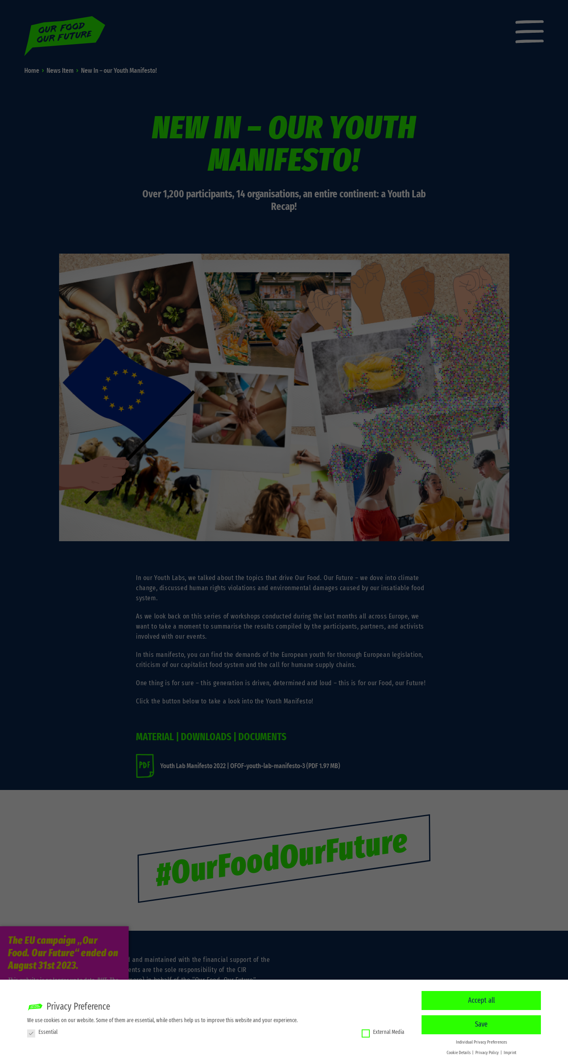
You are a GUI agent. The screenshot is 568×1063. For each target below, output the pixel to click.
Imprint (510, 1052)
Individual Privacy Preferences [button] (481, 1042)
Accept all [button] (481, 999)
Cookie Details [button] (459, 1052)
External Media (383, 1031)
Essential (42, 1031)
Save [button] (481, 1023)
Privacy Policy (487, 1052)
